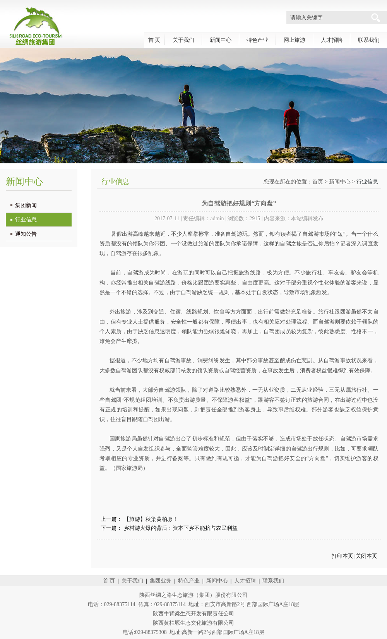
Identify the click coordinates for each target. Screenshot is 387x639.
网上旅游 (294, 40)
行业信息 (26, 220)
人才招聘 (331, 40)
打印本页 (342, 556)
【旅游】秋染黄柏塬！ (151, 519)
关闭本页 (366, 556)
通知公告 (26, 234)
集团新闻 (26, 205)
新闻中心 (220, 40)
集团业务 (160, 581)
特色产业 (257, 40)
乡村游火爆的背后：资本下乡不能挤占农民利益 (181, 528)
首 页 (154, 40)
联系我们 (369, 40)
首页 (317, 182)
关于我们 (183, 40)
